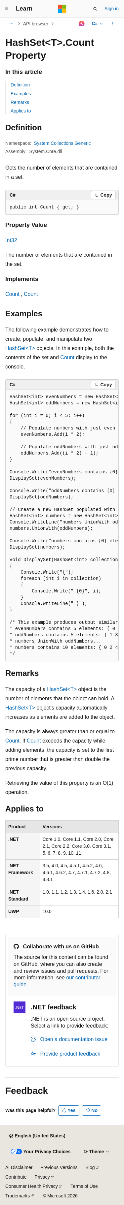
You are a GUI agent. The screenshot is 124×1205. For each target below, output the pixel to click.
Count (12, 294)
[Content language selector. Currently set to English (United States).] (37, 1136)
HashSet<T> (20, 348)
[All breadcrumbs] (11, 23)
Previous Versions (58, 1167)
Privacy (42, 1177)
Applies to (21, 110)
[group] (62, 525)
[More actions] (113, 23)
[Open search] (95, 9)
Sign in (111, 8)
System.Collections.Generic (62, 143)
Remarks (20, 102)
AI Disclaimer (18, 1167)
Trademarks (17, 1195)
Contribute (16, 1177)
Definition (20, 84)
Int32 (11, 240)
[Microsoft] (62, 9)
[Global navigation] (6, 9)
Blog (90, 1167)
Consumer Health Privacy (31, 1186)
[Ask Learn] (81, 23)
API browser (35, 23)
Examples (21, 93)
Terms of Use (84, 1186)
